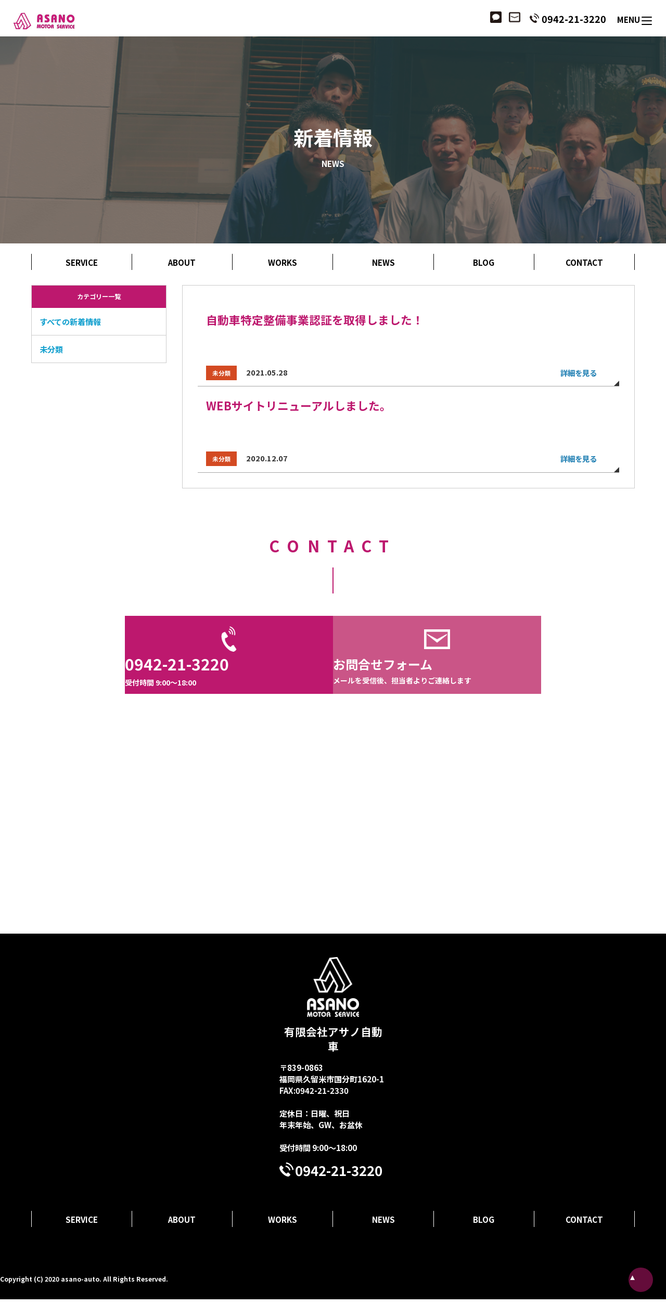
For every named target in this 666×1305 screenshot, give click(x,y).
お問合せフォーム (437, 675)
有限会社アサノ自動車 (333, 1010)
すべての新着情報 (70, 321)
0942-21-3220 (573, 18)
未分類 (51, 349)
